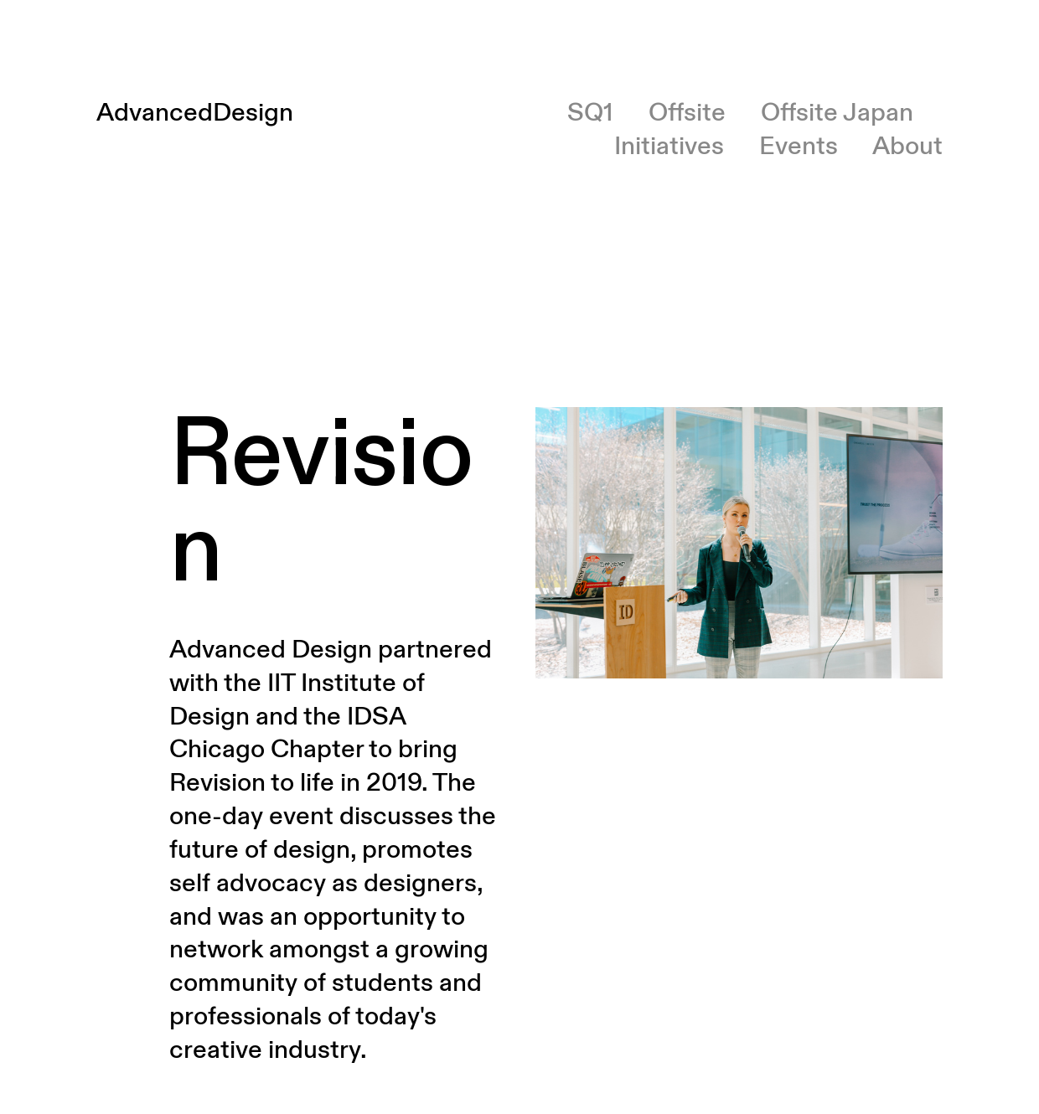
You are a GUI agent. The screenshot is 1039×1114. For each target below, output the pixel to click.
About (907, 146)
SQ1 (590, 112)
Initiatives (669, 146)
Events (798, 146)
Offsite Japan (837, 112)
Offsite (687, 112)
